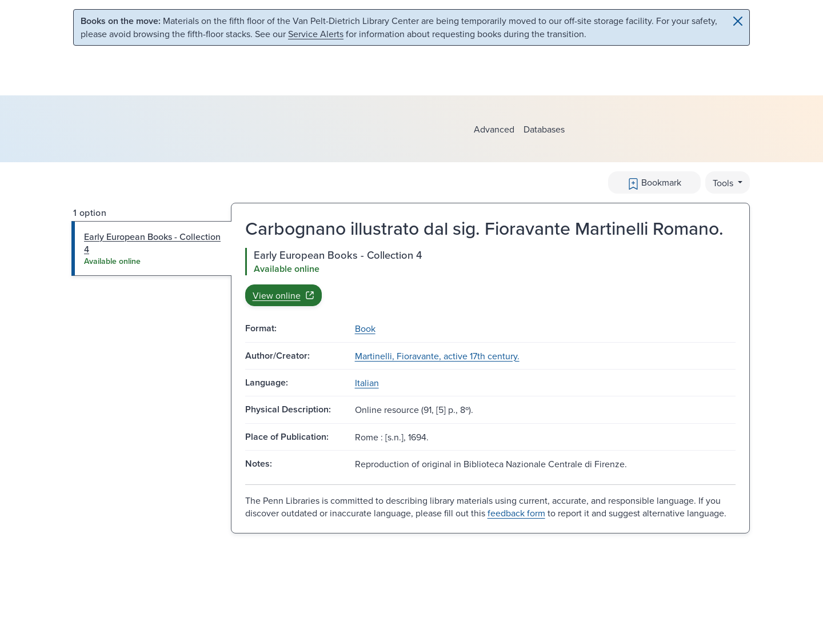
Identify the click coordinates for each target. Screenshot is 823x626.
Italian (367, 382)
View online (283, 295)
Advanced (494, 129)
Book (365, 328)
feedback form (516, 513)
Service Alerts (315, 33)
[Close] (737, 21)
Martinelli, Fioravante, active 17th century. (437, 356)
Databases (544, 129)
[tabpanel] (490, 277)
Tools (724, 182)
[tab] (151, 248)
